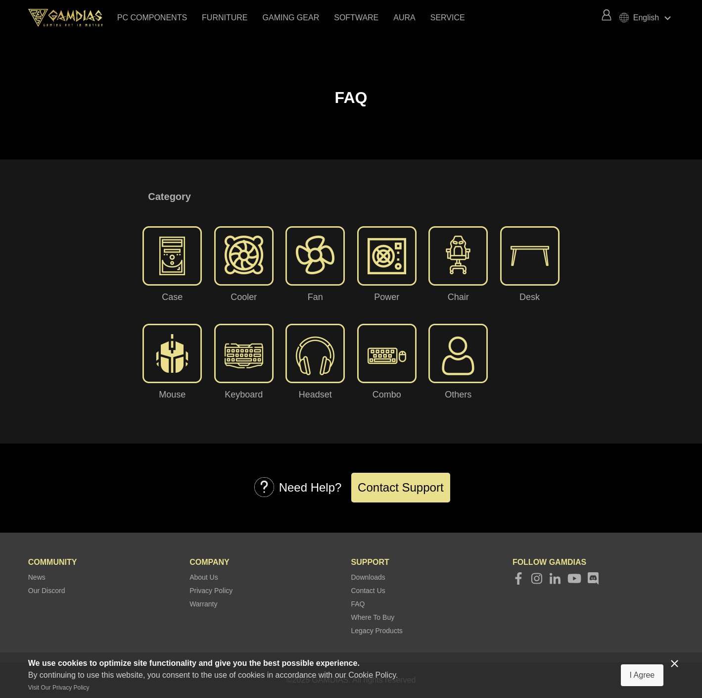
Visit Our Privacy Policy (59, 687)
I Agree (642, 675)
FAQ (358, 604)
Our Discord (46, 591)
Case (172, 297)
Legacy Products (377, 631)
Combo (387, 394)
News (37, 577)
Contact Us (368, 591)
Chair (458, 297)
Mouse (172, 394)
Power (386, 297)
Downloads (368, 577)
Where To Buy (373, 617)
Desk (529, 297)
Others (458, 394)
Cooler (244, 297)
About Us (203, 577)
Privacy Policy (211, 591)
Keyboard (244, 394)
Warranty (203, 604)
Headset (315, 394)
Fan (315, 297)
